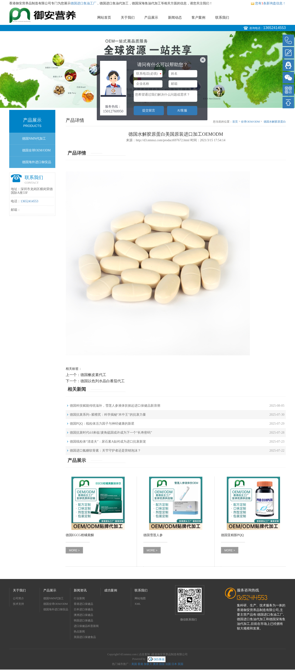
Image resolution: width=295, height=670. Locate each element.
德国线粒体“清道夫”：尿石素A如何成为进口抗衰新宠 (108, 441)
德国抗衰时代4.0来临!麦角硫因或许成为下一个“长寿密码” (111, 432)
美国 (134, 664)
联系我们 (222, 17)
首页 (235, 121)
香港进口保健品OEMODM (83, 604)
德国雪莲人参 (153, 535)
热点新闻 (79, 631)
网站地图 (140, 598)
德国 (162, 664)
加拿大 (148, 664)
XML (138, 603)
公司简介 (18, 598)
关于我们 (128, 17)
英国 (180, 664)
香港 (140, 664)
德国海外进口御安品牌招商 (36, 164)
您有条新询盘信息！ (268, 3)
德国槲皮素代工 (93, 375)
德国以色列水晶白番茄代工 (102, 381)
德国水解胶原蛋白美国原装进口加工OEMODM (275, 122)
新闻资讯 (80, 590)
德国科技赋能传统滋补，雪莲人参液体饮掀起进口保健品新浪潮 (115, 405)
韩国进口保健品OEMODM (83, 621)
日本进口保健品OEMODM (83, 610)
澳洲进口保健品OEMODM (83, 615)
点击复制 (144, 654)
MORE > (74, 550)
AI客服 (182, 110)
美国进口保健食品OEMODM (85, 637)
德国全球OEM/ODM (36, 150)
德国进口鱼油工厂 (83, 3)
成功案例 (110, 590)
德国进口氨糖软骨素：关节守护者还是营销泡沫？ (105, 450)
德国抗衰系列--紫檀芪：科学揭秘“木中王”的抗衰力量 (108, 414)
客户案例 (198, 17)
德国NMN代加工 (34, 138)
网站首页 (104, 17)
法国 (168, 664)
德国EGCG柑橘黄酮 (80, 535)
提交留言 (148, 110)
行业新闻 (79, 598)
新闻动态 (175, 17)
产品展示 (151, 17)
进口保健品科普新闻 (86, 626)
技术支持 (18, 603)
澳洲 (155, 664)
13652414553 (274, 28)
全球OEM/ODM (250, 121)
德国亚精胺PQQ (232, 535)
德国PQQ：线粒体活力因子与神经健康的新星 (102, 423)
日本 (174, 664)
